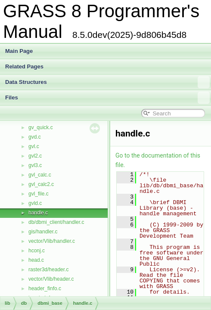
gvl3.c (35, 165)
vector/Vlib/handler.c (51, 241)
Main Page (19, 51)
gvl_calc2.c (41, 184)
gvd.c (34, 137)
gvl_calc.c (39, 175)
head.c (36, 260)
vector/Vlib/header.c (51, 279)
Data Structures (107, 82)
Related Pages (24, 66)
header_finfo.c (44, 288)
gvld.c (35, 203)
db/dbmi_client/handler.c (56, 222)
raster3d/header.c (48, 270)
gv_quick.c (40, 127)
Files (107, 98)
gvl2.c (35, 156)
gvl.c (33, 146)
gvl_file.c (38, 194)
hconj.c (36, 251)
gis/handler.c (42, 232)
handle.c (38, 213)
